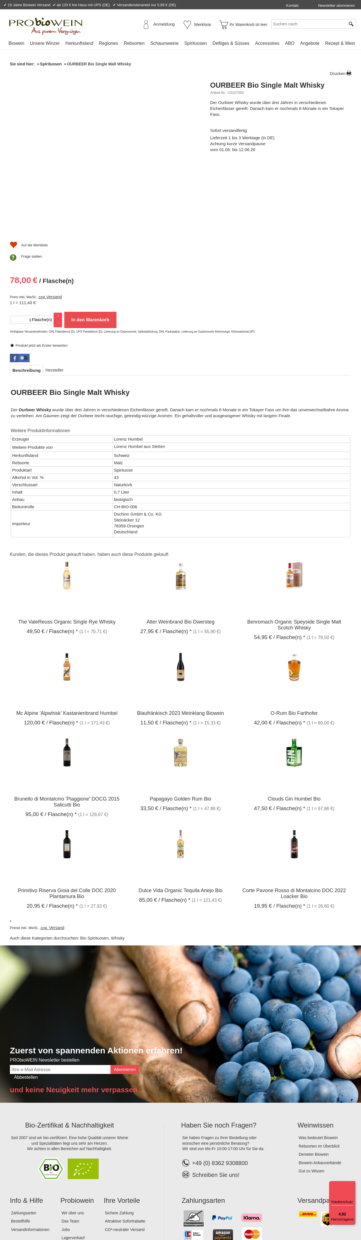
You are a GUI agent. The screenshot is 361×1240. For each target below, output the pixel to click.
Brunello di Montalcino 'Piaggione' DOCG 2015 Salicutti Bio (66, 732)
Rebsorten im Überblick (319, 1076)
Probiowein (77, 1130)
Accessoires (267, 43)
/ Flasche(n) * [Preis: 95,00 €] (51, 744)
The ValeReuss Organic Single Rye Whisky (67, 552)
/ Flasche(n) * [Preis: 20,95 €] (52, 836)
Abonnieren (125, 999)
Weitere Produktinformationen (40, 361)
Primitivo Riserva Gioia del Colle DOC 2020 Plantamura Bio (67, 823)
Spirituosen (195, 43)
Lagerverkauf (73, 1168)
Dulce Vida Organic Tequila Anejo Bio (180, 820)
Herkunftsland (79, 43)
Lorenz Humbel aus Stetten (139, 376)
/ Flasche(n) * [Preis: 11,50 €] (165, 653)
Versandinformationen (30, 1159)
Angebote (310, 43)
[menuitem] (16, 43)
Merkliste (202, 24)
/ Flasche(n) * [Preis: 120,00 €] (51, 653)
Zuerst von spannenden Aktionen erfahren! (96, 980)
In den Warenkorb (291, 213)
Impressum (21, 1217)
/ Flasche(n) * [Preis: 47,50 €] (279, 738)
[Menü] (352, 1184)
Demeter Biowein (314, 1084)
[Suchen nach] (308, 23)
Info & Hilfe (26, 1130)
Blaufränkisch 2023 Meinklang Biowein (180, 643)
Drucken (337, 73)
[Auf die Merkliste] (229, 252)
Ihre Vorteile (122, 1130)
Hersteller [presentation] (54, 300)
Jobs (65, 1159)
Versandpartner (321, 1130)
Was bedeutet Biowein (318, 1068)
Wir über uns (72, 1143)
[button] (20, 288)
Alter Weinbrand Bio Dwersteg (181, 552)
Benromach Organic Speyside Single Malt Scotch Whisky (294, 555)
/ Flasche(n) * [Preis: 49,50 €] (52, 561)
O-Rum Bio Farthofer (294, 643)
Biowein (16, 43)
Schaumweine (164, 43)
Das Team (70, 1151)
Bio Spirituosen (94, 868)
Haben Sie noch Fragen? (218, 1055)
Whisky (118, 868)
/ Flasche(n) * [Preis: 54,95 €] (279, 567)
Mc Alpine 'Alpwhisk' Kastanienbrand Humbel (66, 643)
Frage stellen (231, 263)
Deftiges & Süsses (230, 43)
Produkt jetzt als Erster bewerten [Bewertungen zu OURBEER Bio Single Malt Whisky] (242, 125)
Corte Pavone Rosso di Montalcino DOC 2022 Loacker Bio (294, 823)
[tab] (26, 300)
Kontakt (292, 5)
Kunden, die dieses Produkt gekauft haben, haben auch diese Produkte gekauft (89, 484)
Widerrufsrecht (91, 1217)
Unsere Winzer (45, 43)
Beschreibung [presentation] (26, 300)
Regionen (108, 43)
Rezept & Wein (340, 43)
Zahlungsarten (23, 1143)
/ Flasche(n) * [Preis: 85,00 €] (164, 830)
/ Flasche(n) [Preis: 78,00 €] (242, 175)
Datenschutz (61, 1217)
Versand (254, 190)
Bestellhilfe (20, 1151)
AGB (41, 1217)
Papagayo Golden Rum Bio (180, 729)
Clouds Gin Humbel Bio (294, 729)
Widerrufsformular (127, 1217)
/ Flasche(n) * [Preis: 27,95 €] (165, 561)
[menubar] (182, 44)
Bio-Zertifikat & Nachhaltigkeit (69, 1055)
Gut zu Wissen (311, 1101)
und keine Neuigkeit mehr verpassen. (75, 1020)
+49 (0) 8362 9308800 (215, 1093)
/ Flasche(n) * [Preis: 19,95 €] (279, 836)
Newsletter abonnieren (336, 5)
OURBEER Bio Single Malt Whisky (267, 85)
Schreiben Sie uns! (215, 1105)
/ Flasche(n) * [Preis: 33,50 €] (165, 738)
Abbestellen (26, 1007)
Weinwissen (316, 1055)
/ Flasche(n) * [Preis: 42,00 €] (279, 653)
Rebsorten (134, 43)
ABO (289, 43)
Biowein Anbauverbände (320, 1093)
